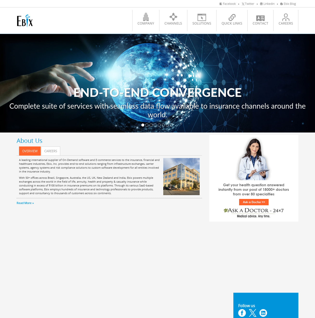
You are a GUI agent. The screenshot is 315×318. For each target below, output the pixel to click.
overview (30, 151)
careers (286, 19)
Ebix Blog (288, 4)
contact (260, 19)
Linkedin (267, 4)
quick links (232, 19)
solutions (201, 19)
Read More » (25, 203)
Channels (173, 19)
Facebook (228, 4)
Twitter (248, 4)
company (146, 19)
